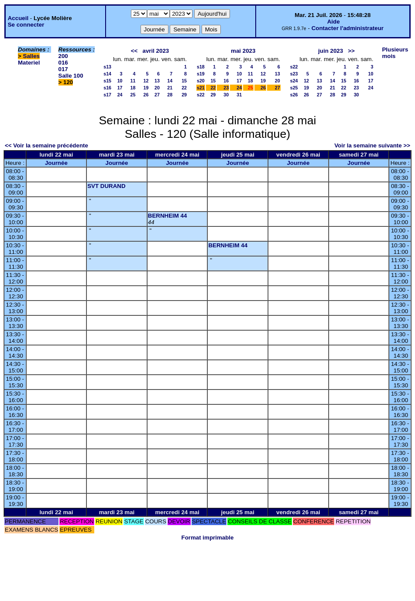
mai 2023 (243, 51)
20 (157, 87)
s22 (201, 94)
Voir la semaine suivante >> (372, 145)
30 (226, 94)
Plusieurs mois (395, 52)
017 (63, 69)
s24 (294, 80)
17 (120, 87)
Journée (56, 163)
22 (184, 87)
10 (120, 80)
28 (169, 94)
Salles (31, 56)
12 (146, 80)
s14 (107, 73)
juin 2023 (330, 51)
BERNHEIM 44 (167, 215)
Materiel (29, 62)
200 (63, 56)
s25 (294, 87)
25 (133, 94)
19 (146, 87)
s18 (201, 66)
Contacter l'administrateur (348, 28)
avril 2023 (155, 51)
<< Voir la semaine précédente (46, 145)
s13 (107, 66)
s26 (294, 94)
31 (239, 94)
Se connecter (26, 24)
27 (157, 94)
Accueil (18, 18)
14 (169, 80)
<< (134, 51)
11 (133, 80)
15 (184, 80)
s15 (107, 80)
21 (169, 87)
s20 (201, 80)
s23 (294, 73)
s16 (107, 87)
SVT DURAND (106, 186)
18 (133, 87)
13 (157, 80)
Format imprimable (208, 537)
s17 (107, 94)
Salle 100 (70, 75)
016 (63, 62)
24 (120, 94)
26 (146, 94)
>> (351, 51)
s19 (201, 73)
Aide (333, 21)
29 (184, 94)
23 (226, 87)
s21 (201, 87)
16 (226, 80)
